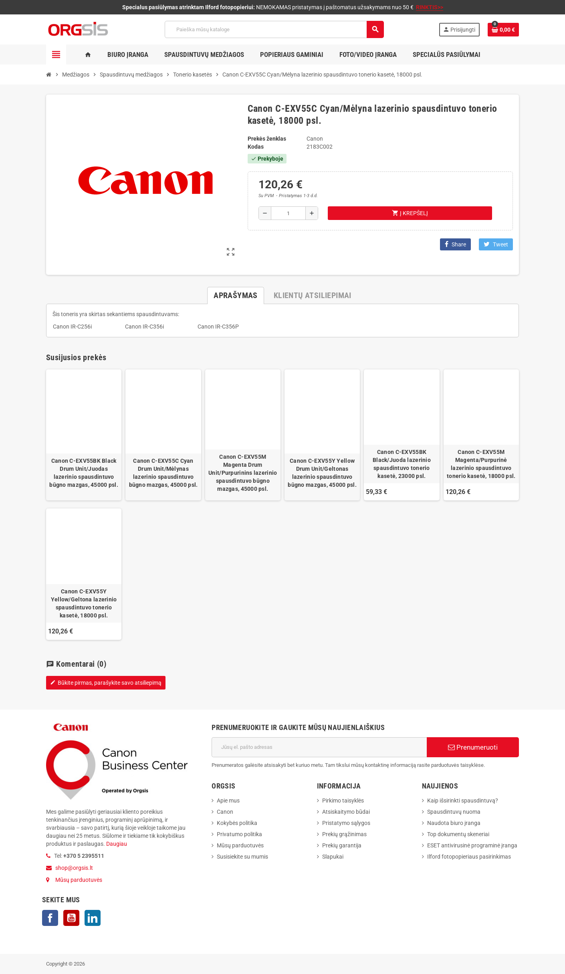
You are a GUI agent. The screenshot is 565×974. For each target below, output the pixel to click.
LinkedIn (93, 918)
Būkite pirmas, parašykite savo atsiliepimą (105, 683)
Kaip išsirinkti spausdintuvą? (462, 800)
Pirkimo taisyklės (343, 800)
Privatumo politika (239, 834)
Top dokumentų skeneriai (458, 834)
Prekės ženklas (267, 138)
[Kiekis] (288, 213)
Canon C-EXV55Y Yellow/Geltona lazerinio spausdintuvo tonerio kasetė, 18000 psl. (84, 603)
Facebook (50, 918)
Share (455, 244)
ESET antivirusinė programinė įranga (472, 845)
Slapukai (332, 856)
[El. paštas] (319, 747)
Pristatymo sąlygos (346, 823)
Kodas (256, 146)
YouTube (71, 918)
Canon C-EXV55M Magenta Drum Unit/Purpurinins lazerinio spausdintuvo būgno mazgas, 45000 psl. (242, 473)
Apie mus (228, 800)
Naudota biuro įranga (453, 823)
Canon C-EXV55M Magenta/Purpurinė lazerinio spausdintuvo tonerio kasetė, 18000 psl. (481, 464)
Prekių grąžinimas (344, 834)
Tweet (496, 244)
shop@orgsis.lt (74, 868)
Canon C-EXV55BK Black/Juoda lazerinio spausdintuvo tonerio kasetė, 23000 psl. (402, 464)
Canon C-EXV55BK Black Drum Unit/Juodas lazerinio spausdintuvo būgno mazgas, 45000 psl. (83, 473)
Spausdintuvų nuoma (453, 812)
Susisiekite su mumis (242, 856)
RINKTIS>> (429, 7)
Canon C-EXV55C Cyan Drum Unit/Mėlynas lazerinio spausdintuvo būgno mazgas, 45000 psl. (163, 473)
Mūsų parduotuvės (78, 880)
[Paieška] (274, 29)
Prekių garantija (341, 845)
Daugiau (116, 844)
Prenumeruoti (473, 747)
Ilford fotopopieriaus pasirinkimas (469, 856)
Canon (225, 812)
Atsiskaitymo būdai (346, 812)
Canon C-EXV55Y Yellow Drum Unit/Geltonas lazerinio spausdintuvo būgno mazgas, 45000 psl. (322, 473)
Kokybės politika (237, 823)
